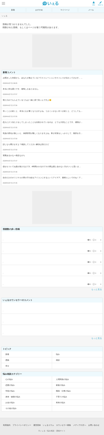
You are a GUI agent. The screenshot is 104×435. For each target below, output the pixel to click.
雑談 (58, 360)
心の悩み (9, 379)
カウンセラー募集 (63, 425)
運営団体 (37, 425)
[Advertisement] (52, 50)
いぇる (4, 16)
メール (91, 10)
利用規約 (6, 425)
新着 (13, 10)
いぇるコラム (48, 425)
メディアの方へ (79, 425)
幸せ (7, 366)
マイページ (65, 10)
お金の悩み (10, 402)
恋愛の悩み (10, 385)
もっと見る (96, 289)
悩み (58, 354)
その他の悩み (11, 408)
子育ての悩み (61, 397)
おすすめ (39, 10)
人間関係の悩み (62, 379)
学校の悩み (10, 391)
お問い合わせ (93, 425)
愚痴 (7, 360)
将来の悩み (60, 402)
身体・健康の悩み (12, 397)
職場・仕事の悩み (63, 391)
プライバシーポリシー (22, 425)
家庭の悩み (60, 385)
